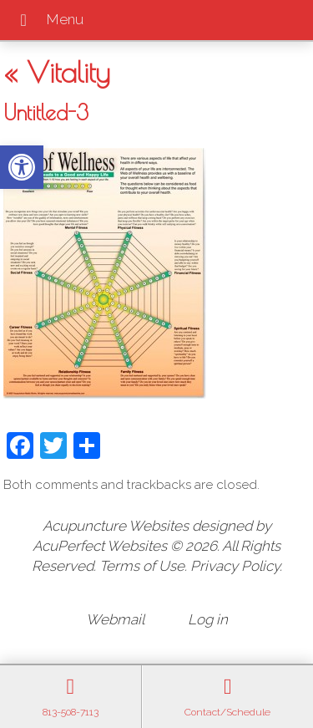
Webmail (115, 619)
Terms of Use (141, 565)
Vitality (56, 72)
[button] (21, 167)
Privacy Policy (235, 565)
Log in (208, 619)
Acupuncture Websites (116, 525)
